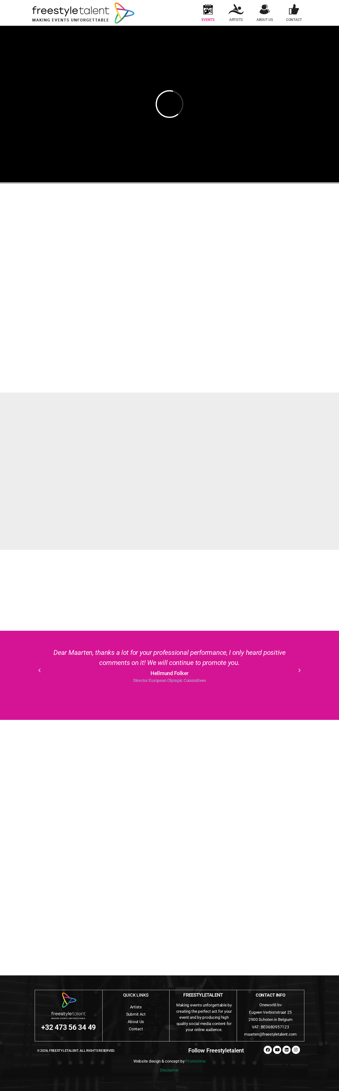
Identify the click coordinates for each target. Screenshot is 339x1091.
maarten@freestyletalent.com (270, 1034)
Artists (136, 1007)
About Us (136, 1021)
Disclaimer (169, 1070)
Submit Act (136, 1014)
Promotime (195, 1061)
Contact (136, 1028)
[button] (39, 670)
